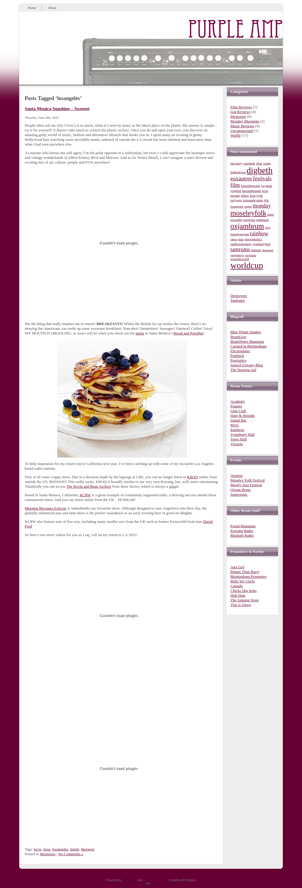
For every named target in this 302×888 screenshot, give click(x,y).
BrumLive (238, 336)
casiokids (249, 163)
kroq (46, 849)
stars (241, 239)
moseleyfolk (248, 213)
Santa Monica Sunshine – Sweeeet (57, 108)
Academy (237, 401)
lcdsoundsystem (253, 200)
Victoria (236, 444)
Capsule (236, 586)
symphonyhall (261, 244)
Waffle (235, 135)
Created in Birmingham (248, 346)
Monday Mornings (244, 121)
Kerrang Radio (241, 530)
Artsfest (236, 475)
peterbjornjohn (239, 234)
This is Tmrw (240, 605)
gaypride (266, 185)
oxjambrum (247, 226)
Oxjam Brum (240, 489)
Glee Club (238, 411)
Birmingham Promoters (248, 576)
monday (262, 206)
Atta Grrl (237, 567)
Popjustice (238, 360)
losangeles (60, 849)
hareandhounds (251, 190)
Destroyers (238, 295)
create (267, 163)
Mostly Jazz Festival (246, 485)
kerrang (235, 195)
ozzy (268, 227)
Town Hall (238, 439)
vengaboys (237, 255)
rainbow (259, 233)
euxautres (241, 178)
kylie (260, 195)
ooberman (262, 219)
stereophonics (253, 239)
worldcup (246, 265)
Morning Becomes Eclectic (46, 508)
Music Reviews (242, 126)
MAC (234, 425)
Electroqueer (240, 351)
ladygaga (236, 200)
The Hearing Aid (243, 370)
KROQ (192, 477)
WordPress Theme (156, 880)
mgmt (74, 849)
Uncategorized (241, 130)
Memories (47, 854)
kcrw (37, 849)
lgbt (266, 200)
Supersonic (238, 494)
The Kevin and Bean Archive (88, 486)
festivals (262, 178)
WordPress (129, 880)
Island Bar (238, 420)
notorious (249, 219)
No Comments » (70, 854)
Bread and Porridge (188, 333)
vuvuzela (250, 255)
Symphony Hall (242, 434)
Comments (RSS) (162, 883)
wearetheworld (239, 259)
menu (140, 333)
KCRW (85, 495)
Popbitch (237, 355)
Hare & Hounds (242, 415)
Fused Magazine (243, 526)
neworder (236, 219)
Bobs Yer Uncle (242, 581)
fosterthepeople (250, 185)
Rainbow (237, 429)
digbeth (260, 170)
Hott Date (237, 595)
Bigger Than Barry (244, 571)
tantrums (240, 249)
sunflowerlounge (241, 244)
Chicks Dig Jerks (243, 590)
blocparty (236, 163)
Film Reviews (241, 107)
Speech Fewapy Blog (246, 365)
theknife (256, 250)
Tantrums (237, 300)
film (235, 185)
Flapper (236, 406)
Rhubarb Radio (242, 535)
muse (270, 214)
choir (259, 163)
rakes (233, 239)
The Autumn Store (244, 600)
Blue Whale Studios (245, 332)
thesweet (87, 849)
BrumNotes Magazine (247, 341)
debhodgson (238, 172)
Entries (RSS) (136, 883)
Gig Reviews (240, 112)
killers (245, 195)
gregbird (235, 190)
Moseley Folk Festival (247, 480)
